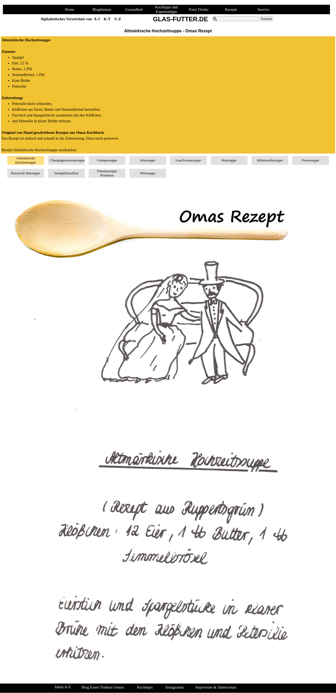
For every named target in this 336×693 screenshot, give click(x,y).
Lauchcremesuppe (188, 160)
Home (69, 9)
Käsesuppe (147, 160)
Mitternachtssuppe (269, 160)
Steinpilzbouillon (66, 173)
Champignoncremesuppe (67, 160)
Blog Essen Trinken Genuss (103, 687)
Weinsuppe (147, 173)
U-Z (117, 19)
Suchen (266, 19)
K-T (107, 19)
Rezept (39, 150)
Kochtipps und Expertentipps (166, 9)
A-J (97, 19)
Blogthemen (101, 9)
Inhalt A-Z (63, 687)
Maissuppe (229, 160)
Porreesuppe (310, 160)
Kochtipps (145, 687)
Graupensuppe (107, 160)
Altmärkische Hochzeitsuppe (25, 160)
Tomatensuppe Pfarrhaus (107, 173)
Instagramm (174, 687)
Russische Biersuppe (25, 173)
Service (263, 9)
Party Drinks (199, 9)
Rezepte (231, 9)
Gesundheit (134, 9)
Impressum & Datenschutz (215, 687)
